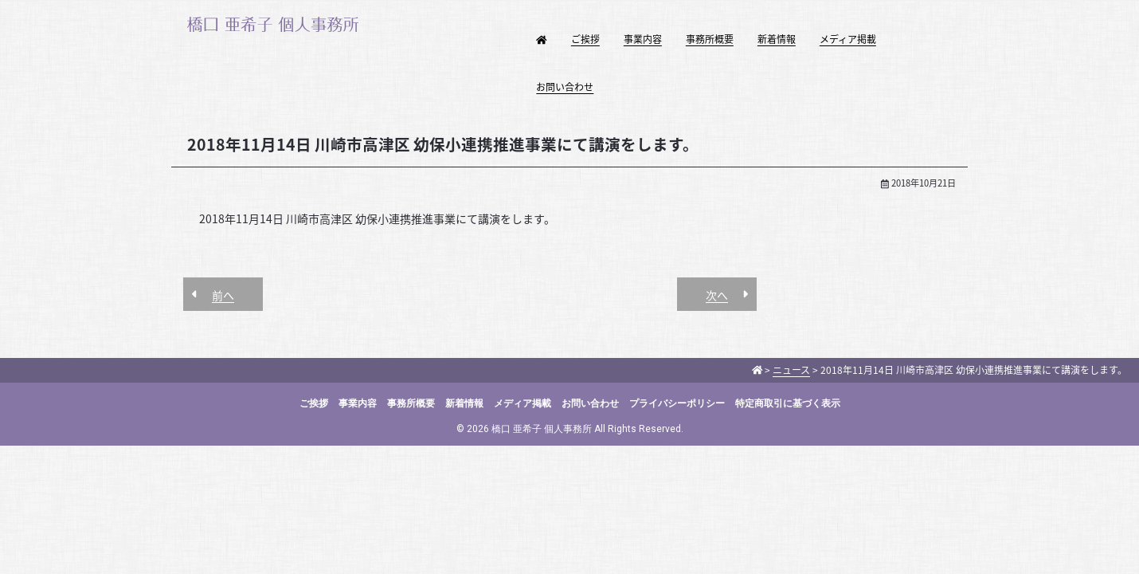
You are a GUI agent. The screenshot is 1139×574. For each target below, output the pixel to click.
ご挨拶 (585, 39)
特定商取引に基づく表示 (787, 403)
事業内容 (643, 39)
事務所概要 (710, 39)
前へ (223, 295)
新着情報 (776, 39)
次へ (717, 295)
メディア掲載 (848, 39)
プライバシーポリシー (677, 403)
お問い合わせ (564, 87)
